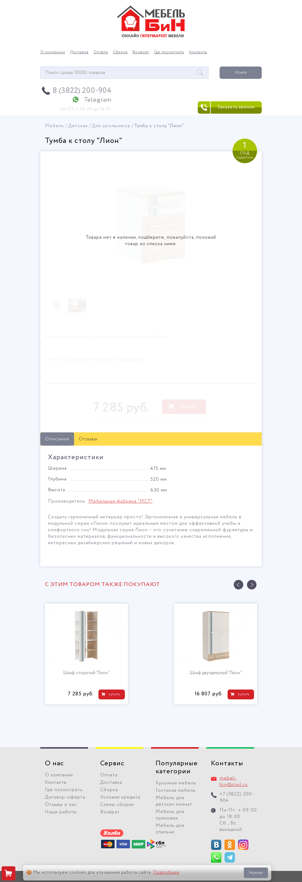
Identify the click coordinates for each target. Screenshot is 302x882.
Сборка (120, 52)
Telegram (97, 99)
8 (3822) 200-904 (82, 91)
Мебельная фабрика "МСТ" (121, 501)
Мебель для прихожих (170, 815)
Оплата (100, 52)
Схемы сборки (117, 804)
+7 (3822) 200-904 (237, 797)
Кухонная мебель (176, 783)
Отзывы (88, 439)
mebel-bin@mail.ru (234, 781)
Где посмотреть (169, 52)
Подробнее (166, 872)
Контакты (198, 52)
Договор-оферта (65, 797)
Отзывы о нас (61, 804)
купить (114, 694)
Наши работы (61, 812)
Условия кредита (120, 797)
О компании (52, 52)
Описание (57, 439)
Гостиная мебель (176, 790)
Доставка (79, 52)
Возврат (141, 52)
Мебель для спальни (170, 828)
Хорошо (256, 873)
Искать (241, 72)
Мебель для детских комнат (174, 801)
